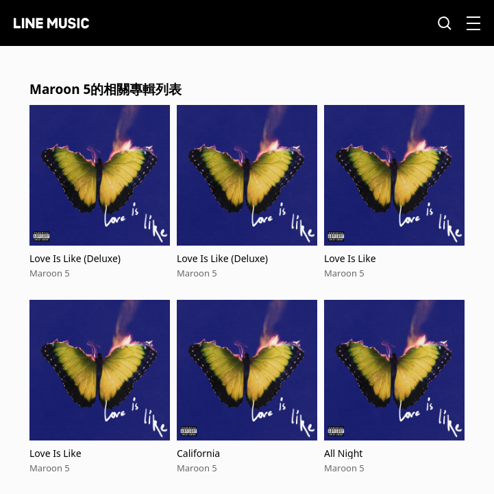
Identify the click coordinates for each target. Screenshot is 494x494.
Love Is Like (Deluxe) (75, 258)
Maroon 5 (49, 273)
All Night (343, 453)
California (198, 453)
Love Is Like (350, 258)
